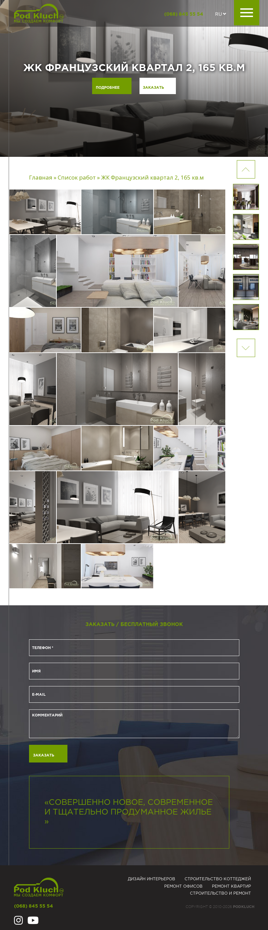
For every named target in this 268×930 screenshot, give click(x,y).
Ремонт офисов (183, 886)
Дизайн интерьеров (151, 879)
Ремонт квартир (231, 886)
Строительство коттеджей (218, 879)
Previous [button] (246, 348)
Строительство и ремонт (220, 893)
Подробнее (106, 87)
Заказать (154, 87)
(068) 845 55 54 (183, 14)
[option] (134, 78)
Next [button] (246, 169)
